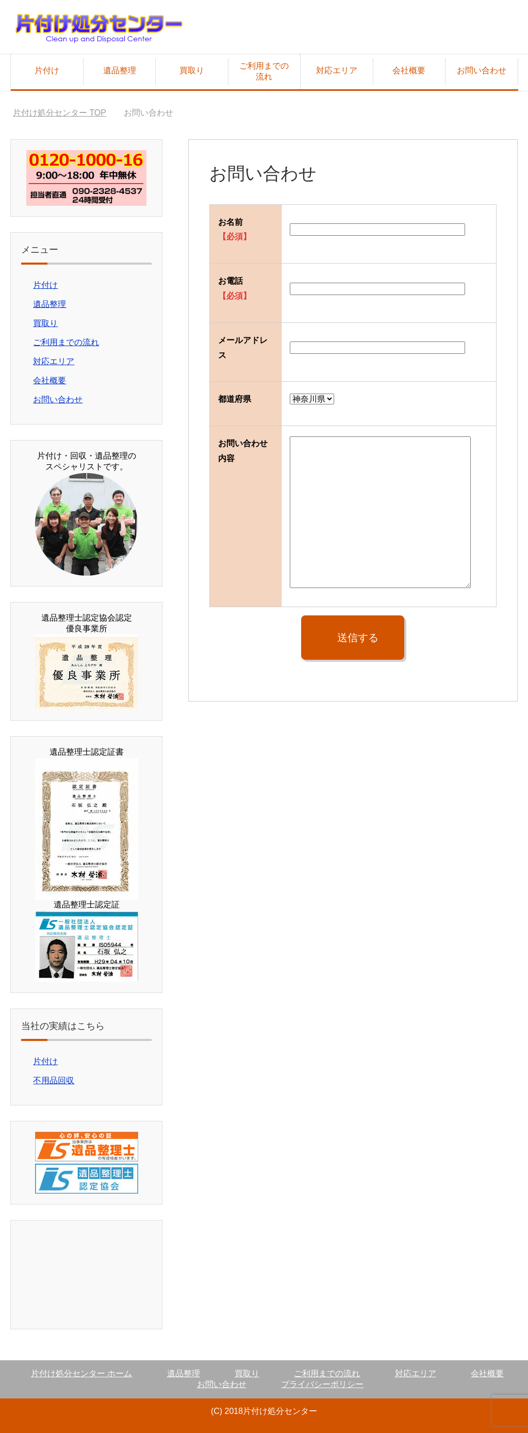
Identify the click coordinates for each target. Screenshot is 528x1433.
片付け (47, 70)
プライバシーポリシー (322, 1384)
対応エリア (336, 70)
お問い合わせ (481, 70)
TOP (59, 112)
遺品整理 (119, 70)
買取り (191, 70)
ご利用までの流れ (264, 71)
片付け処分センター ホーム (81, 1373)
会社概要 (408, 70)
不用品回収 (53, 1080)
